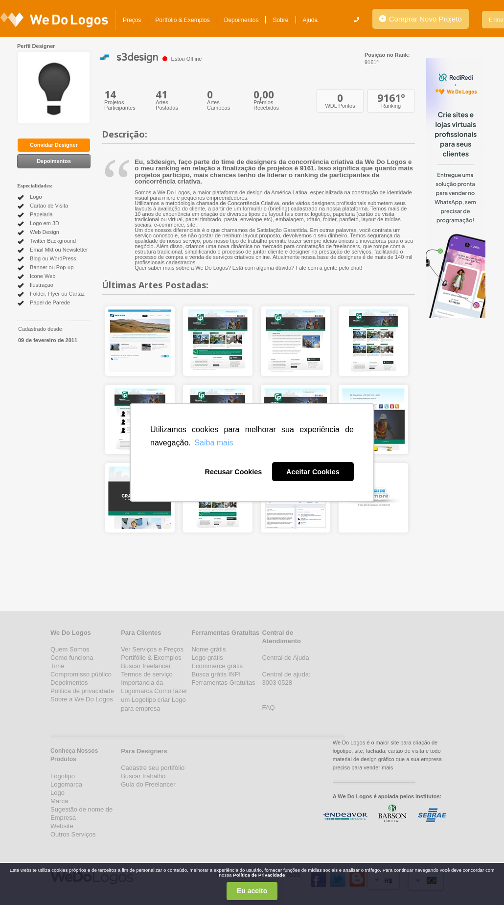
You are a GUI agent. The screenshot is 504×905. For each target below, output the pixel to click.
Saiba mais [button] (213, 443)
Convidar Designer (54, 145)
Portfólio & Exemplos (182, 20)
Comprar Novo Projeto (420, 19)
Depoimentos (241, 20)
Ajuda (310, 20)
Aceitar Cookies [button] (313, 472)
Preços (132, 20)
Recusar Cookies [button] (233, 472)
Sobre (280, 20)
